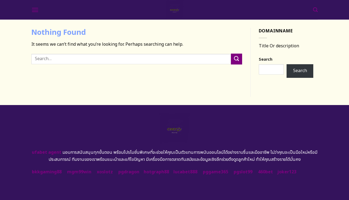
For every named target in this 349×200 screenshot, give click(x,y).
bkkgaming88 (47, 172)
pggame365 (215, 172)
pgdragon (128, 172)
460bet (265, 172)
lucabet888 (185, 172)
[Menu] (35, 10)
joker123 (286, 172)
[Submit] (236, 59)
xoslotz (105, 172)
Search (265, 59)
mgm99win (79, 172)
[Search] (315, 10)
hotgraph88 (156, 172)
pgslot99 (243, 172)
